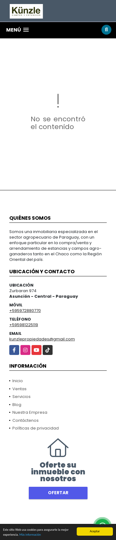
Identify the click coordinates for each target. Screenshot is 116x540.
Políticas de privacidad (35, 428)
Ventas (19, 389)
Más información (30, 535)
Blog (16, 405)
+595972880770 (25, 310)
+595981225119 (23, 325)
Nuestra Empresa (29, 412)
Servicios (21, 397)
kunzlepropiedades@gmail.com (42, 339)
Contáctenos (25, 420)
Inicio (17, 381)
